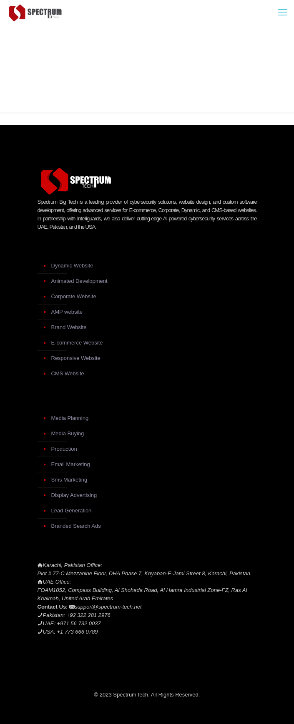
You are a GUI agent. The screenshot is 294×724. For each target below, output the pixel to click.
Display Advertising (74, 495)
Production (64, 449)
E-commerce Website (77, 343)
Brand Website (69, 327)
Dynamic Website (72, 265)
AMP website (67, 312)
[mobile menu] (283, 12)
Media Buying (67, 433)
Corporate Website (73, 296)
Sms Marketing (69, 480)
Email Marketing (70, 464)
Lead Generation (71, 510)
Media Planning (70, 418)
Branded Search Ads (76, 526)
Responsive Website (76, 358)
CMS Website (67, 373)
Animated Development (79, 281)
